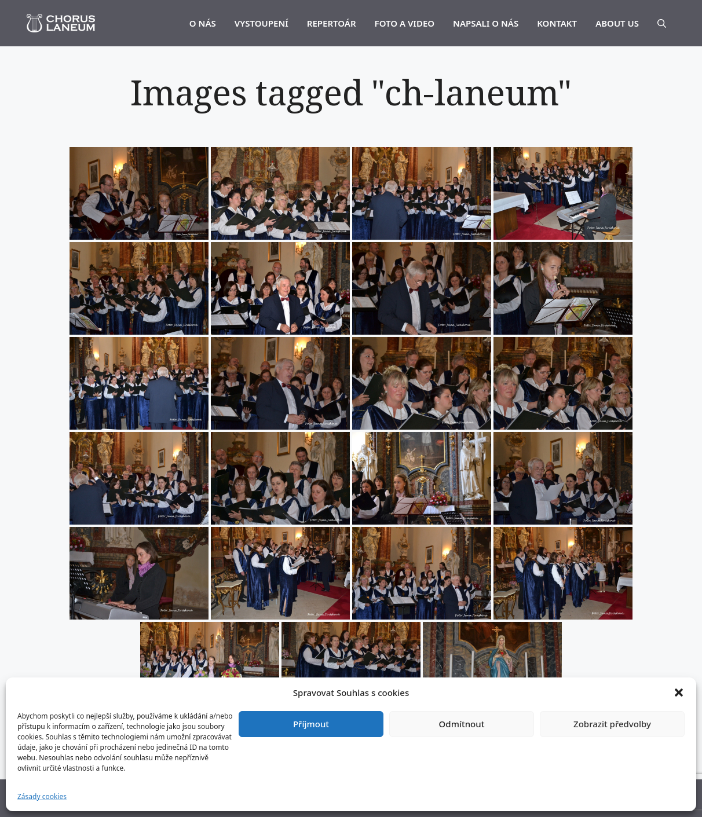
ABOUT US (617, 23)
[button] (679, 692)
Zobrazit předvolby (612, 724)
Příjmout (311, 724)
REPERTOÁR (331, 23)
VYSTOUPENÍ (261, 23)
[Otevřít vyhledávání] (661, 23)
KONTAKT (557, 23)
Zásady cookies (42, 796)
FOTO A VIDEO (405, 23)
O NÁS (202, 23)
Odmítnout (462, 724)
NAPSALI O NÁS (485, 23)
